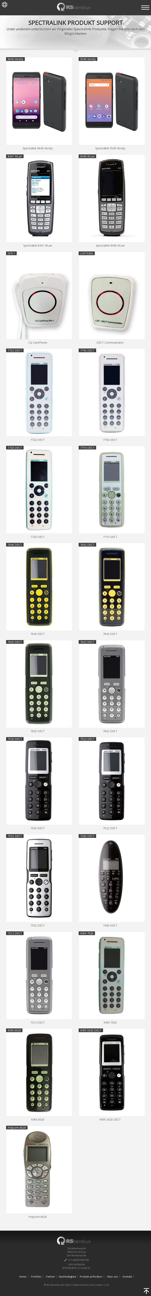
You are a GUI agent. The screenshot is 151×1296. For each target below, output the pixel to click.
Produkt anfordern (91, 1276)
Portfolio (36, 1276)
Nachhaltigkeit (67, 1276)
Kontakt (127, 1276)
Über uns (112, 1276)
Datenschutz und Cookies (88, 1285)
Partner (50, 1276)
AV (107, 1285)
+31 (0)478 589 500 (76, 1260)
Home (22, 1276)
